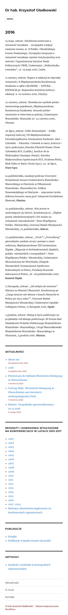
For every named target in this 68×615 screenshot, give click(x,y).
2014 (11, 492)
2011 (10, 479)
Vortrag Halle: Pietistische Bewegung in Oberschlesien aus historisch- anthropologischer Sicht (31, 392)
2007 (11, 463)
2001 (11, 438)
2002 (11, 442)
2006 (11, 459)
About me (13, 359)
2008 (11, 467)
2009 (11, 471)
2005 (11, 455)
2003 (11, 447)
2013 (10, 487)
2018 (11, 367)
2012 (11, 483)
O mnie (9, 590)
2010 (11, 475)
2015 (11, 496)
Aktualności (12, 582)
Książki (12, 536)
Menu (10, 19)
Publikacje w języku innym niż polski (29, 540)
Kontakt (10, 597)
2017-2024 (14, 504)
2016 (11, 500)
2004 (11, 451)
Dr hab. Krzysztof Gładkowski (30, 10)
